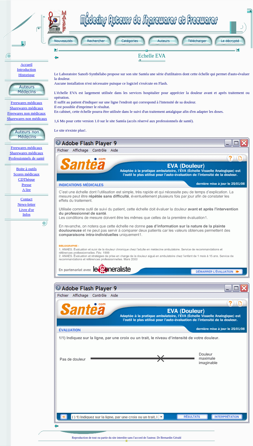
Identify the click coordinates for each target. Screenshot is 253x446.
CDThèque (26, 179)
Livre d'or (26, 209)
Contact (26, 199)
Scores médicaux (26, 174)
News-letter (27, 204)
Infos (27, 214)
